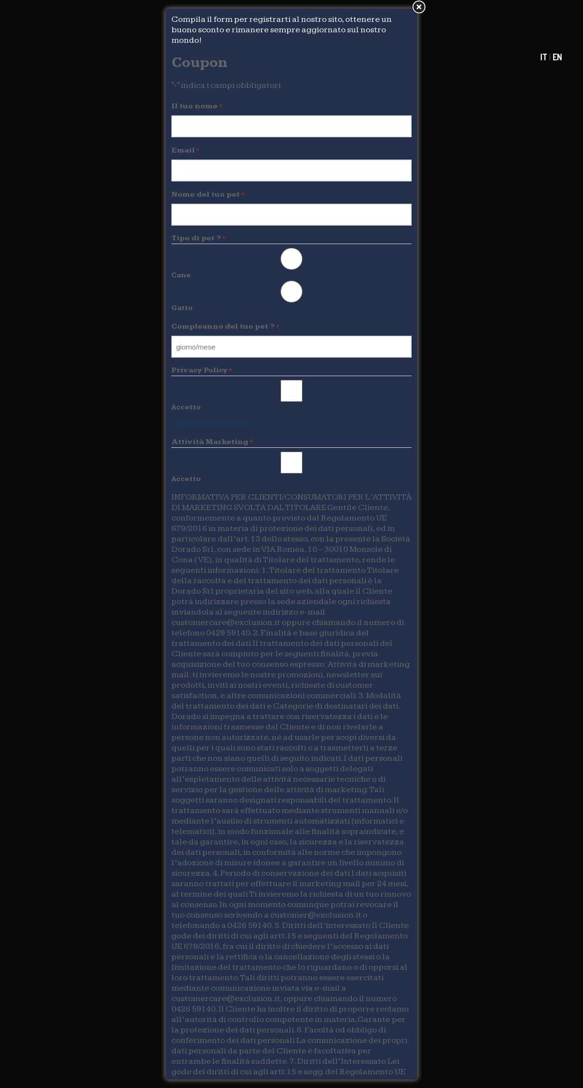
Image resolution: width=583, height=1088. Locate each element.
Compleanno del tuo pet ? (225, 327)
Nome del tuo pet (207, 194)
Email (185, 150)
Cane (181, 275)
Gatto (182, 308)
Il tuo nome (196, 106)
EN (557, 57)
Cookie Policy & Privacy (210, 424)
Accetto (186, 407)
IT (543, 57)
